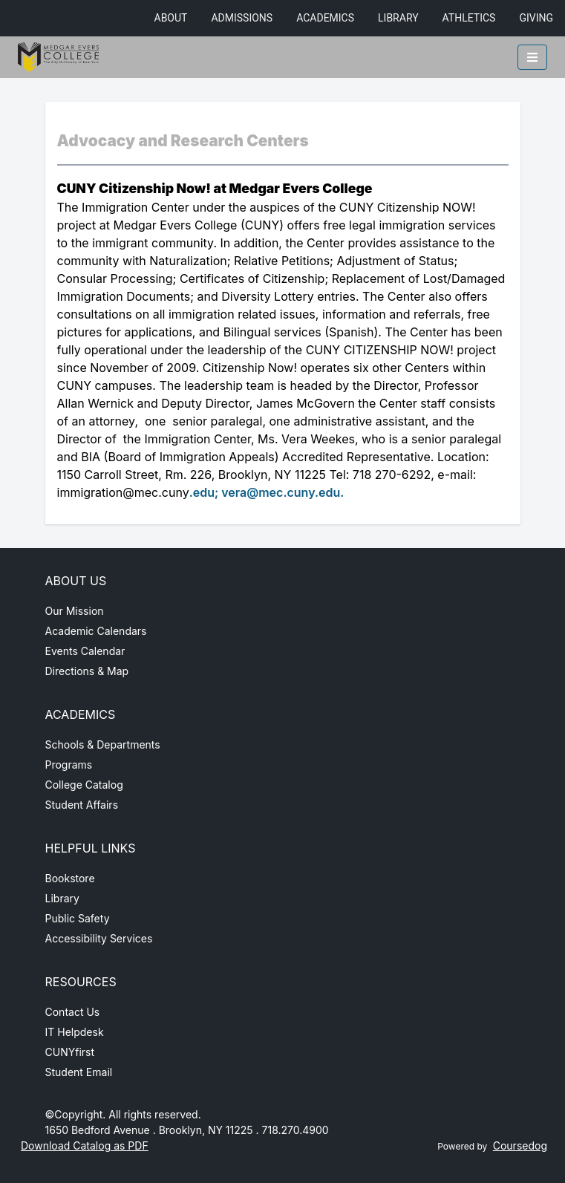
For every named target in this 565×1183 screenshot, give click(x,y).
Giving (536, 18)
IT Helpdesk (74, 1032)
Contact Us (72, 1012)
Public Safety (77, 918)
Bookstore (70, 878)
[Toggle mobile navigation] (532, 57)
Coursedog (520, 1145)
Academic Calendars (96, 631)
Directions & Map (87, 671)
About (171, 18)
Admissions (241, 18)
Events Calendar (85, 651)
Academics (325, 18)
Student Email (79, 1072)
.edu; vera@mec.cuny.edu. (266, 492)
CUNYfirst (70, 1052)
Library (398, 18)
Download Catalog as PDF (84, 1145)
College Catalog (84, 784)
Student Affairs (82, 804)
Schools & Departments (102, 744)
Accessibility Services (99, 938)
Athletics (469, 18)
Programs (69, 764)
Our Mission (74, 610)
